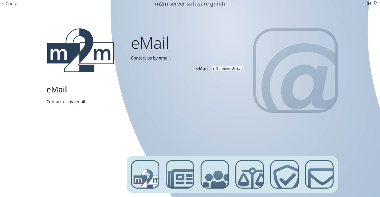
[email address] (228, 68)
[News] (180, 174)
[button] (375, 3)
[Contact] (319, 174)
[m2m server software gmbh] (80, 50)
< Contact (11, 4)
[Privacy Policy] (284, 174)
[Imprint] (249, 174)
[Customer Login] (215, 174)
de (369, 3)
